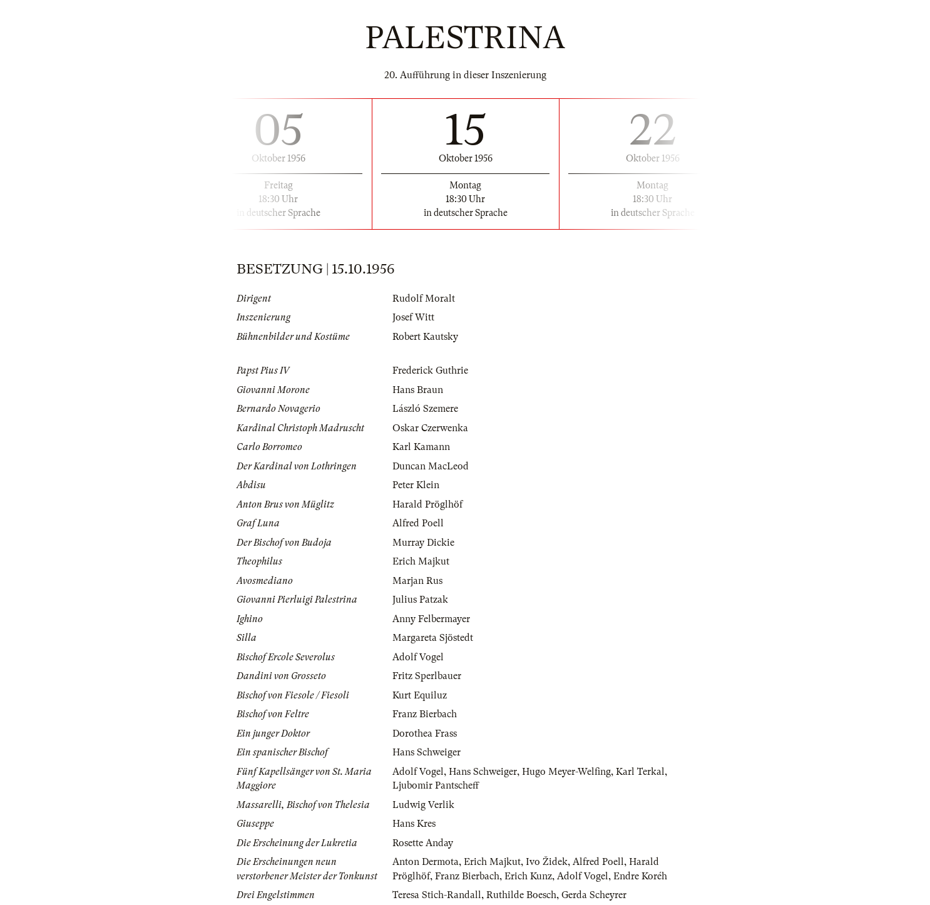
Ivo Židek (547, 861)
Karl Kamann (421, 446)
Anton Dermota (425, 861)
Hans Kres (414, 823)
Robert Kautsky (425, 336)
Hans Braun (417, 390)
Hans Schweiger (426, 752)
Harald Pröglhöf (427, 504)
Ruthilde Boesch (521, 895)
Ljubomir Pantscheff (435, 785)
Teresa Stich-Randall (436, 895)
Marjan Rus (417, 580)
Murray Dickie (423, 542)
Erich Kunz (528, 876)
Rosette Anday (422, 843)
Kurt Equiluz (419, 695)
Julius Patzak (420, 599)
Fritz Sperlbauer (426, 676)
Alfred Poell (418, 523)
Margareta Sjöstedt (432, 637)
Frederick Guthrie (430, 370)
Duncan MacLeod (430, 466)
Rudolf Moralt (423, 298)
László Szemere (425, 408)
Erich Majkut (420, 561)
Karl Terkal (640, 771)
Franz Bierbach (424, 714)
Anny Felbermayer (431, 619)
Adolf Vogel (418, 657)
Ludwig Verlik (423, 804)
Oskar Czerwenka (430, 428)
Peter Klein (415, 485)
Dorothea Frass (424, 733)
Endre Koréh (640, 876)
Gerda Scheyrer (593, 895)
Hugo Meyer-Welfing (566, 771)
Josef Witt (413, 317)
